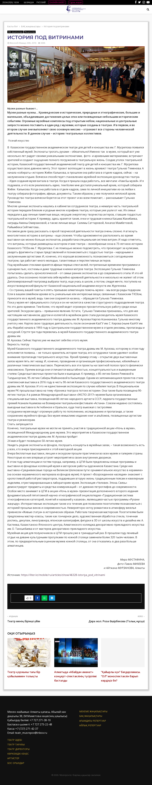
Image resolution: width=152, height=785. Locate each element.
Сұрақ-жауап (75, 2)
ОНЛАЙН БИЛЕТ (57, 2)
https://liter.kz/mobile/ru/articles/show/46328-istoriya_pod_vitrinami (63, 575)
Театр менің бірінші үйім (23, 621)
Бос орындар (15, 763)
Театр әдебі (14, 739)
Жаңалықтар (30, 32)
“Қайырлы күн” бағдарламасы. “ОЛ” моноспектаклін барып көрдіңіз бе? (121, 676)
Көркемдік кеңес (18, 753)
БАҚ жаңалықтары (15, 32)
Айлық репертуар (90, 725)
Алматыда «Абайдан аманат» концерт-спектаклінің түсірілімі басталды (75, 676)
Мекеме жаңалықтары (93, 711)
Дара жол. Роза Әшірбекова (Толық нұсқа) (117, 621)
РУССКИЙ (41, 2)
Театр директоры (18, 749)
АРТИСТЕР (13, 758)
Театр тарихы (16, 744)
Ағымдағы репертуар (92, 720)
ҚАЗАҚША (29, 2)
